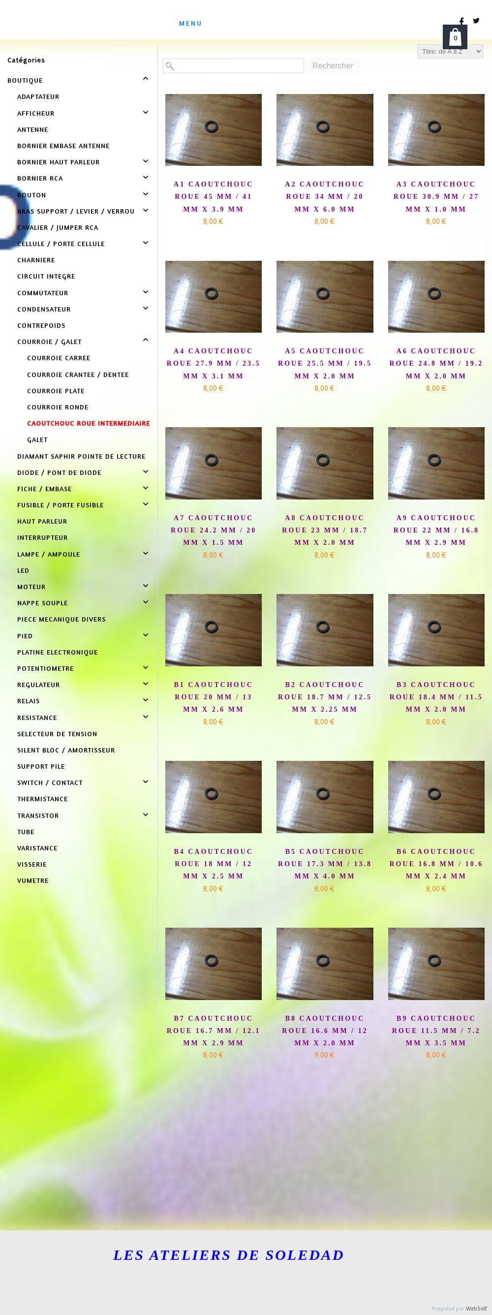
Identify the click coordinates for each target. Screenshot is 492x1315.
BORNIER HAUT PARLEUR (58, 161)
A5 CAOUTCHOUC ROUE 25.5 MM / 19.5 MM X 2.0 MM (325, 363)
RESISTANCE (37, 717)
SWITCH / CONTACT (50, 782)
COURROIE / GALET (49, 341)
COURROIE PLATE (56, 390)
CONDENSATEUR (44, 309)
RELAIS (28, 700)
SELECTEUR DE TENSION (57, 733)
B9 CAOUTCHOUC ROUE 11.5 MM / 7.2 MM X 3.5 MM (436, 1031)
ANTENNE (32, 129)
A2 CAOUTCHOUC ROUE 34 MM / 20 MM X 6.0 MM (325, 197)
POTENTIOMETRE (45, 668)
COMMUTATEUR (42, 292)
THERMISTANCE (42, 798)
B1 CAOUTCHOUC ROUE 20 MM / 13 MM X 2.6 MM (213, 697)
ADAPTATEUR (38, 96)
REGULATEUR (38, 684)
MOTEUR (31, 586)
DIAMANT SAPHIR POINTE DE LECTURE (81, 456)
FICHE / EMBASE (44, 488)
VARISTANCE (37, 848)
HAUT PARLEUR (42, 521)
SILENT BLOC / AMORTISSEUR (66, 750)
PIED (25, 635)
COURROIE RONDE (58, 407)
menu (191, 23)
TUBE (25, 831)
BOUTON (31, 194)
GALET (37, 439)
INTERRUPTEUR (42, 537)
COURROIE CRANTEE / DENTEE (78, 374)
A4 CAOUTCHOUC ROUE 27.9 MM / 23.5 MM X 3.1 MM (214, 363)
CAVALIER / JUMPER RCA (57, 227)
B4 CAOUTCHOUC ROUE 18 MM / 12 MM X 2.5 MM (213, 864)
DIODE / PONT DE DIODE (59, 472)
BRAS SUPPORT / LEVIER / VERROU (76, 211)
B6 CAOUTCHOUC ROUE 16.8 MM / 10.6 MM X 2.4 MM (436, 864)
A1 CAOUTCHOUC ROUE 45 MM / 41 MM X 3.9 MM (213, 197)
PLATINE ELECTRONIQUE (57, 652)
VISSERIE (32, 864)
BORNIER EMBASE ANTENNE (63, 145)
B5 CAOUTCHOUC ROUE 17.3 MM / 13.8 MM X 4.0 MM (325, 864)
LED (23, 570)
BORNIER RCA (40, 178)
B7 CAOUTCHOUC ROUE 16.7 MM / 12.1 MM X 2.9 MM (214, 1031)
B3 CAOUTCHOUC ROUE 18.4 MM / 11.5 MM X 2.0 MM (436, 697)
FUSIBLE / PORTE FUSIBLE (60, 505)
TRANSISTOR (38, 815)
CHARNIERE (36, 259)
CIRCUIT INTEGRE (46, 276)
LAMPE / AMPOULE (48, 554)
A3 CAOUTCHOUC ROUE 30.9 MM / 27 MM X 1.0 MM (436, 197)
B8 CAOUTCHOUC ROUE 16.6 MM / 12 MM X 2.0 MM (325, 1031)
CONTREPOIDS (41, 325)
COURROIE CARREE (59, 357)
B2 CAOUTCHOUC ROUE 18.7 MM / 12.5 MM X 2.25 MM (325, 697)
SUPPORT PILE (41, 766)
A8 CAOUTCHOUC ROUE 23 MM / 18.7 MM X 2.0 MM (325, 530)
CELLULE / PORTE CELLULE (61, 243)
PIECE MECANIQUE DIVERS (61, 619)
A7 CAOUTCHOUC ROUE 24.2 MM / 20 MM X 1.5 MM (213, 530)
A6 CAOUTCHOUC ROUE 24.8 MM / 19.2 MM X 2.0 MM (436, 363)
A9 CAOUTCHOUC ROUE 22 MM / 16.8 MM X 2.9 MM (436, 530)
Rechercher (332, 66)
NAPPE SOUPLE (42, 602)
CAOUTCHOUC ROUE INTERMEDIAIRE (88, 423)
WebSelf (476, 1309)
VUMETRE (33, 880)
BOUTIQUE (25, 80)
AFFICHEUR (36, 113)
